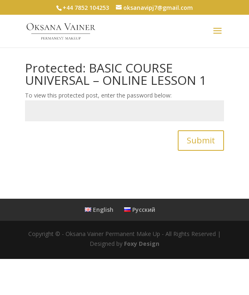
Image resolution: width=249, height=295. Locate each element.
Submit (201, 140)
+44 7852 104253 (86, 7)
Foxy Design (141, 243)
